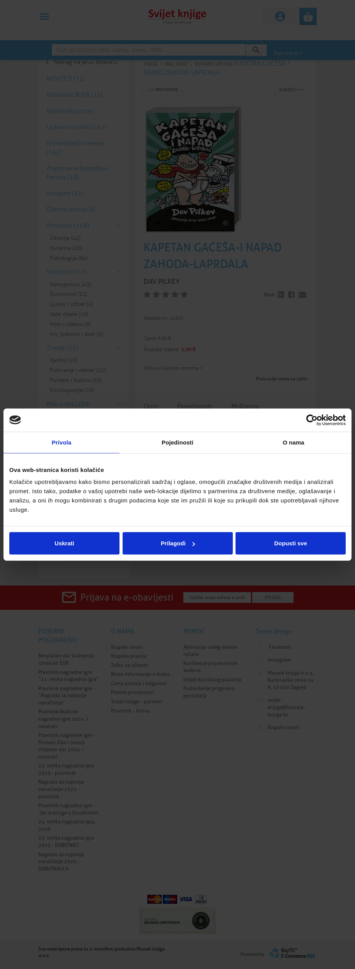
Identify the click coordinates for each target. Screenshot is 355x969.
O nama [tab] (293, 442)
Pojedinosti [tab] (177, 442)
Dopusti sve (290, 543)
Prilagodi (178, 543)
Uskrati (64, 543)
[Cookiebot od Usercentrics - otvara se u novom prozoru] (312, 420)
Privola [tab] (62, 442)
